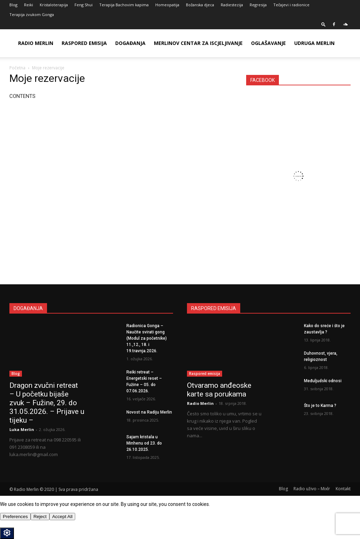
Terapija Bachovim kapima (124, 4)
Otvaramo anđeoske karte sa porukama (219, 389)
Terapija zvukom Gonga (31, 14)
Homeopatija (167, 4)
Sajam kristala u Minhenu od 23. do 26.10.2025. (144, 443)
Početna (17, 68)
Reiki (28, 4)
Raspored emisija (84, 43)
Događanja (130, 43)
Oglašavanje (268, 43)
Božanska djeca (200, 4)
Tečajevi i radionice (291, 4)
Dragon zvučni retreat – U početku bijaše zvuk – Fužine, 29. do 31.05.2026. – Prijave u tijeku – (46, 402)
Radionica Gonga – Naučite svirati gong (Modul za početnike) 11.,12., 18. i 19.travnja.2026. (146, 338)
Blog (13, 4)
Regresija (258, 4)
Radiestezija (232, 4)
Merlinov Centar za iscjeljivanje (198, 43)
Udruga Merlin (314, 43)
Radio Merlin (35, 43)
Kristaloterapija (54, 4)
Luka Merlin (21, 429)
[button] (323, 24)
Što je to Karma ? (320, 405)
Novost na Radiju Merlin (149, 412)
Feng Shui (84, 4)
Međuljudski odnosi (323, 380)
